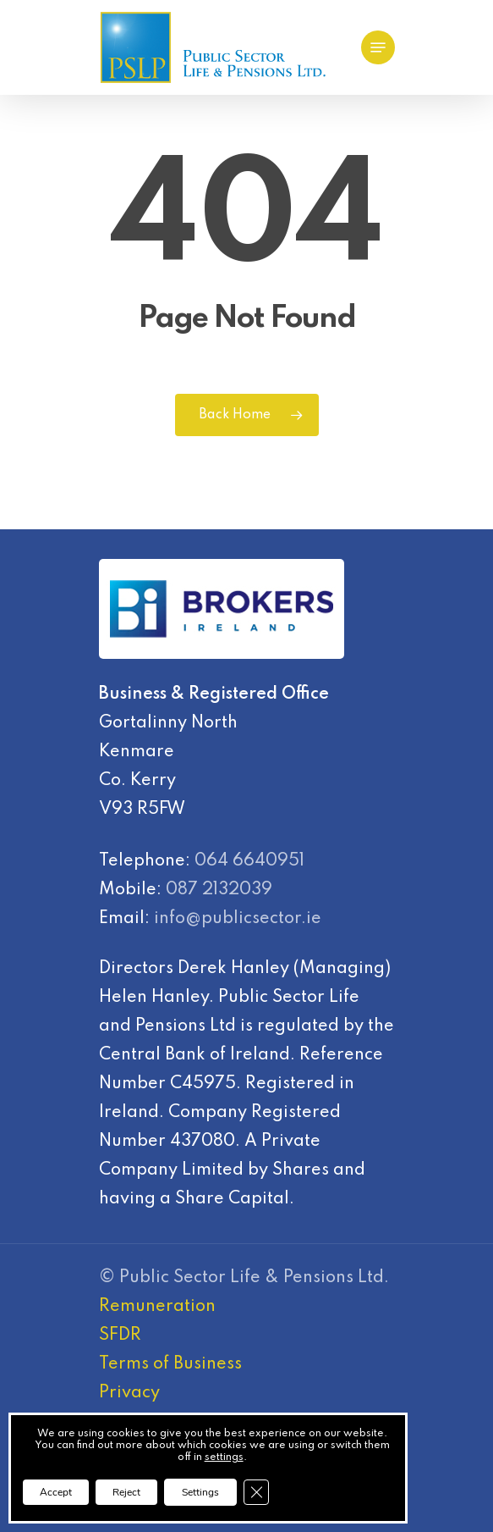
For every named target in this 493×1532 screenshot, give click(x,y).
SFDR (120, 1335)
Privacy (129, 1393)
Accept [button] (56, 1492)
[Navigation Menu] (378, 47)
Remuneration (157, 1306)
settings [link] (224, 1457)
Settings (200, 1492)
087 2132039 (219, 890)
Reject (126, 1492)
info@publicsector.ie (237, 918)
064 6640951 (249, 861)
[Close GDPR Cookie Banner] (256, 1492)
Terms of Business (170, 1364)
